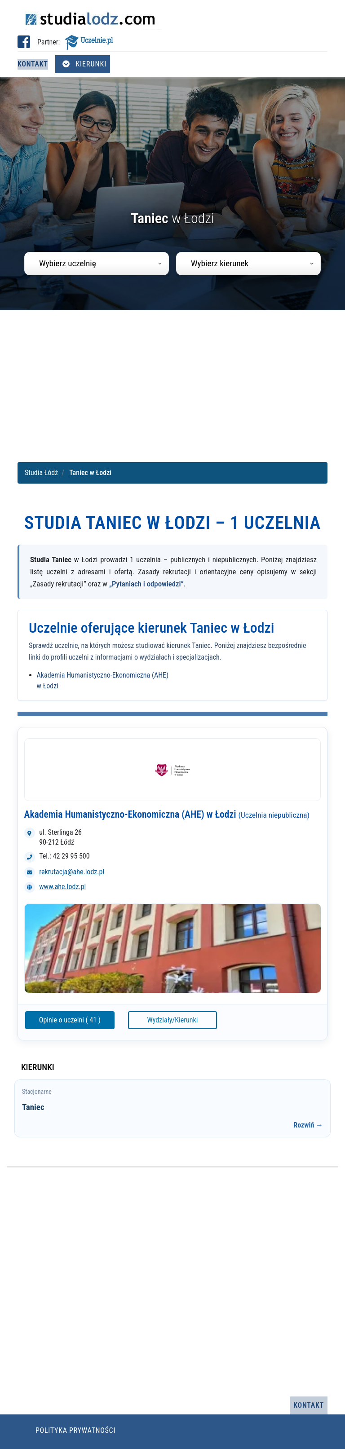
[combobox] (96, 263)
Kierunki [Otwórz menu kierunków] (84, 64)
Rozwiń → (308, 1125)
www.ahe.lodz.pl (62, 886)
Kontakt (33, 64)
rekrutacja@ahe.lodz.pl (71, 872)
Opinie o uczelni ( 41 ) (70, 1020)
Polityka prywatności (75, 1430)
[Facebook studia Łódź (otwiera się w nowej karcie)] (24, 44)
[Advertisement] (172, 384)
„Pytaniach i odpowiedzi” (146, 583)
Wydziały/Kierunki (172, 1020)
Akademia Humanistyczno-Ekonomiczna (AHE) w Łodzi (167, 814)
